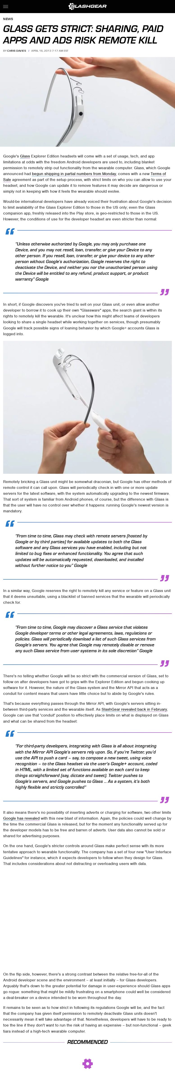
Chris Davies (16, 50)
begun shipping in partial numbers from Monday (74, 173)
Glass (25, 156)
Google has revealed (21, 818)
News (8, 19)
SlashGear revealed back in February (134, 709)
